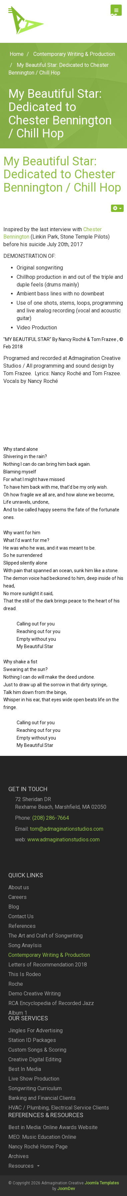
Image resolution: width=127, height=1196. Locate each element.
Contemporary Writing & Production (49, 990)
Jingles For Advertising (35, 1054)
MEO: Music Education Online (42, 1151)
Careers (17, 932)
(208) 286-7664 (50, 832)
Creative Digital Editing (34, 1083)
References (22, 961)
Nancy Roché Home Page (38, 1160)
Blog (13, 942)
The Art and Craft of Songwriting (45, 971)
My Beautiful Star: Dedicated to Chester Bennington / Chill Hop (62, 174)
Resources (24, 1180)
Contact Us (21, 951)
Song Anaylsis (25, 980)
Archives (18, 1170)
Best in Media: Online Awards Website (53, 1141)
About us (18, 923)
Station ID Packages (32, 1063)
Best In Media (24, 1092)
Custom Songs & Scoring (37, 1073)
